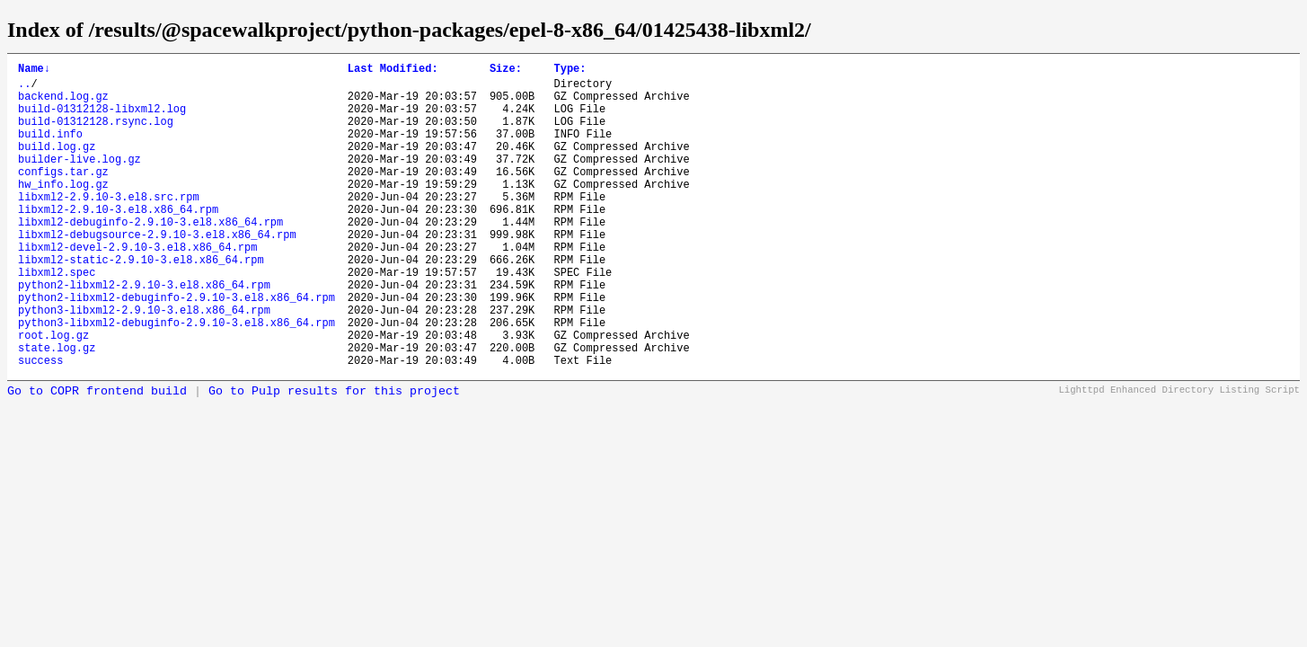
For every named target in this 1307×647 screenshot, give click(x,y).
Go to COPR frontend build (97, 456)
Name (34, 70)
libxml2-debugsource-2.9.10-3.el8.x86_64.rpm (157, 271)
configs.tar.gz (63, 195)
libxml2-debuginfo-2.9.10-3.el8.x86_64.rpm (150, 256)
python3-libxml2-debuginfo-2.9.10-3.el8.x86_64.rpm (176, 378)
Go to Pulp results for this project (334, 456)
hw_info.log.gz (63, 210)
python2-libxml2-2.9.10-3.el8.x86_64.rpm (144, 333)
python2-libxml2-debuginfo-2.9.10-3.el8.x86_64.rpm (176, 348)
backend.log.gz (63, 103)
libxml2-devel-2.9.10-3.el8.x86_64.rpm (137, 287)
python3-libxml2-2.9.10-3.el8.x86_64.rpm (144, 363)
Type (569, 70)
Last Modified (393, 70)
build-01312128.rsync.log (95, 134)
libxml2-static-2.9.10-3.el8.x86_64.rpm (141, 302)
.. (24, 88)
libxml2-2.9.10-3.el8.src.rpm (108, 226)
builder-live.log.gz (79, 180)
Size (506, 70)
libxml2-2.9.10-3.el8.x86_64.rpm (118, 241)
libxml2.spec (56, 317)
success (40, 424)
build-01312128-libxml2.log (102, 119)
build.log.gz (56, 165)
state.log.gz (56, 409)
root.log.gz (53, 394)
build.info (50, 149)
